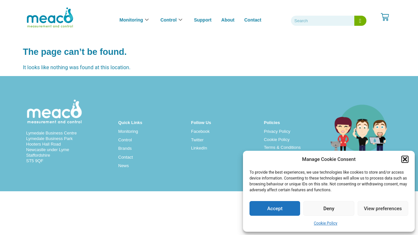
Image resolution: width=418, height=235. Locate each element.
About (227, 20)
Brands (125, 148)
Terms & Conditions (282, 147)
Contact (252, 20)
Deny (328, 209)
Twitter (197, 139)
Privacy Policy (277, 131)
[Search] (360, 21)
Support (203, 20)
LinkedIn (199, 148)
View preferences (383, 209)
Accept (274, 209)
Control (125, 139)
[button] (405, 159)
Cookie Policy (325, 223)
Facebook (200, 131)
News (123, 165)
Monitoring (128, 131)
